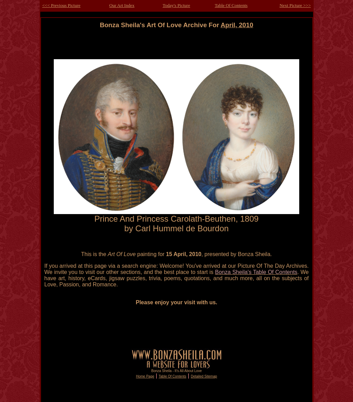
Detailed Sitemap (204, 376)
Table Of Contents (231, 5)
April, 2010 (237, 25)
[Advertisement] (176, 44)
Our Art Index (121, 5)
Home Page (145, 376)
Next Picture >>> (295, 5)
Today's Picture (176, 5)
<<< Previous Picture (61, 5)
